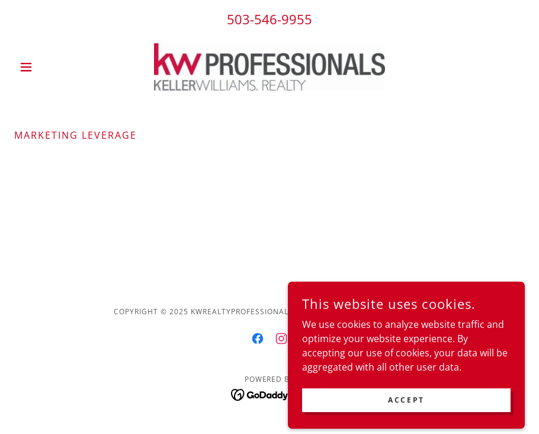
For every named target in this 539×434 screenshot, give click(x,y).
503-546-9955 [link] (269, 19)
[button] (52, 67)
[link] (269, 67)
